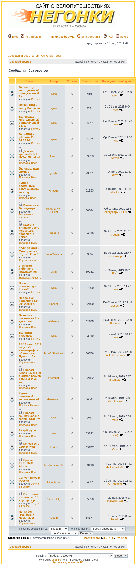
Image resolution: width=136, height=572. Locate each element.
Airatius (53, 190)
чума (53, 93)
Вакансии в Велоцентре (29, 207)
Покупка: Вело (27, 198)
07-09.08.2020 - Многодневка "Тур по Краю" (29, 251)
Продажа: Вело (28, 163)
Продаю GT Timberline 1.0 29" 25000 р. (28, 300)
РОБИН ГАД (53, 499)
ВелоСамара (53, 254)
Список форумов (20, 61)
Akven (54, 156)
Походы (35, 99)
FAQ (108, 36)
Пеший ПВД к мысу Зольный (29, 106)
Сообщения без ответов (23, 55)
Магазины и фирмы (26, 216)
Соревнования (27, 260)
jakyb (53, 173)
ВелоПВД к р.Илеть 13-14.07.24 (27, 137)
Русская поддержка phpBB (67, 562)
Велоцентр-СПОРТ (53, 210)
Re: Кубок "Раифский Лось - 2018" (27, 514)
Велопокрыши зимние (29, 170)
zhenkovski (53, 399)
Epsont (53, 303)
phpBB (55, 559)
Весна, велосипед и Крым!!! (27, 286)
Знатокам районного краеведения (28, 268)
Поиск (122, 36)
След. (124, 537)
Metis (53, 447)
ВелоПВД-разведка (26, 334)
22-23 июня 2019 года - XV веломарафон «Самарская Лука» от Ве (30, 350)
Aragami (53, 232)
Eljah (54, 271)
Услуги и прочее (29, 485)
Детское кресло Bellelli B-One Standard (29, 154)
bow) (54, 433)
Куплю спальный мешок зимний (29, 396)
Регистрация (31, 36)
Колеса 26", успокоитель (29, 445)
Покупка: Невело (29, 405)
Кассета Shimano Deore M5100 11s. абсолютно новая (29, 230)
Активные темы (51, 55)
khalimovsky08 (53, 465)
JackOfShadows (53, 353)
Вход (13, 36)
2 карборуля (27, 430)
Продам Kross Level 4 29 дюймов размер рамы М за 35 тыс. (30, 376)
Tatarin (53, 517)
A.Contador (54, 482)
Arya (54, 417)
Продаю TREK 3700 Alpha (26, 463)
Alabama (53, 321)
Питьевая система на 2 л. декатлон (29, 318)
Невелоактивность (30, 277)
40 (118, 537)
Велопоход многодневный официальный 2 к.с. (29, 92)
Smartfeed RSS (88, 36)
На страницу (92, 537)
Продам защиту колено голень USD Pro (29, 415)
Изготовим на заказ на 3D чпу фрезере (28, 497)
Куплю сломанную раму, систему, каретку (29, 187)
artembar (53, 377)
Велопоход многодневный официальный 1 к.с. (29, 121)
